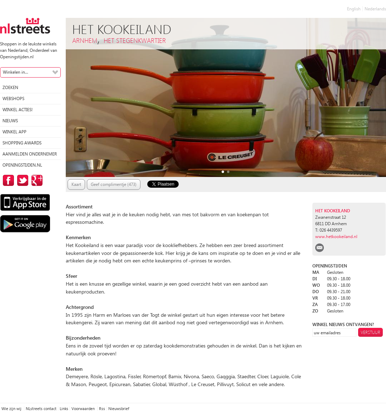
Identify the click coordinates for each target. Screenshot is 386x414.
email (319, 247)
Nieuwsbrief (118, 408)
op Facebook (7, 180)
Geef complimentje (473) (114, 184)
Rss (102, 408)
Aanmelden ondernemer (30, 154)
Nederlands (375, 8)
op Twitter (21, 180)
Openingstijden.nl (22, 165)
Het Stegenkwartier (135, 40)
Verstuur (370, 332)
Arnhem (84, 40)
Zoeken (10, 87)
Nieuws (10, 120)
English (354, 8)
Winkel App (14, 131)
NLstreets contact (41, 408)
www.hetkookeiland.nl (336, 236)
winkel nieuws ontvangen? (343, 324)
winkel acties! (18, 109)
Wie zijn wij (12, 408)
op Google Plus (36, 180)
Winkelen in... (15, 72)
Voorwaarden (83, 408)
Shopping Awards (22, 143)
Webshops (13, 98)
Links (64, 408)
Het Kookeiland (332, 210)
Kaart (76, 184)
